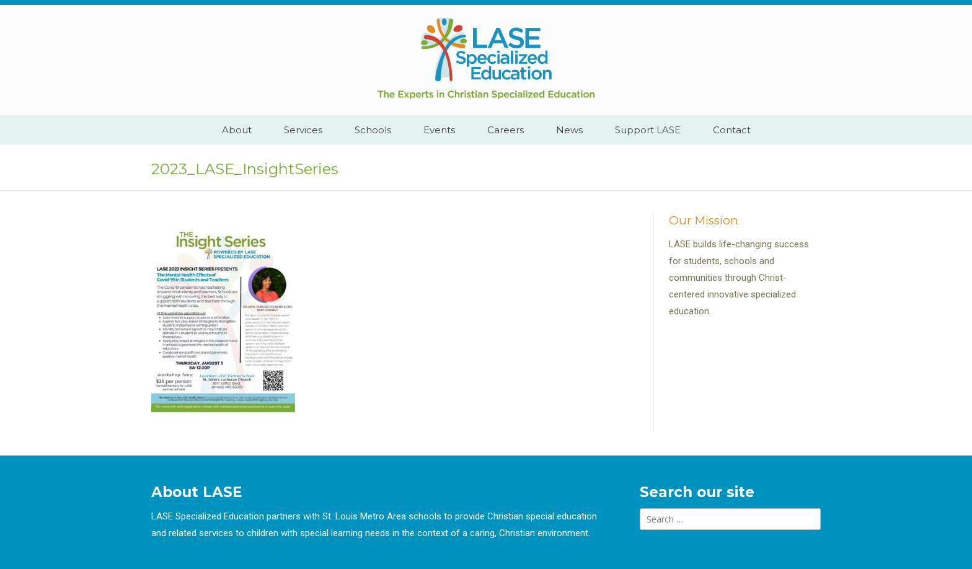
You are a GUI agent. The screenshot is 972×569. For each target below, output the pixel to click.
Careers (505, 130)
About (237, 130)
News (569, 130)
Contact (732, 130)
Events (439, 130)
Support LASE (648, 130)
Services (303, 130)
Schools (373, 130)
